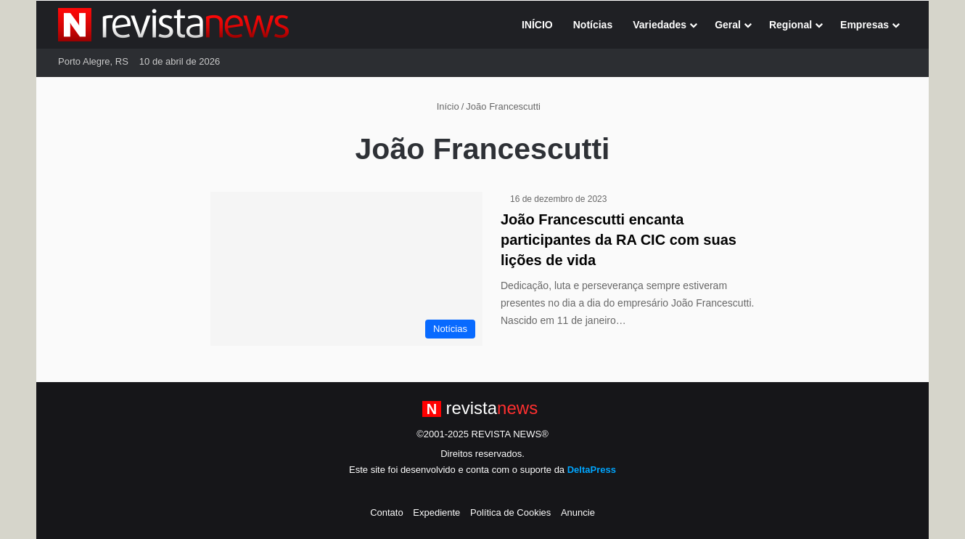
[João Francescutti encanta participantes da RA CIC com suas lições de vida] (346, 269)
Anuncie (578, 512)
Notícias (592, 25)
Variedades (659, 25)
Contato (386, 512)
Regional (790, 25)
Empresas (864, 25)
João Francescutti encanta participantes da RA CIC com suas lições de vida (618, 239)
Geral (728, 25)
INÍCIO (537, 25)
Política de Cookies (510, 512)
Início (441, 106)
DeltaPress (591, 469)
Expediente (436, 512)
